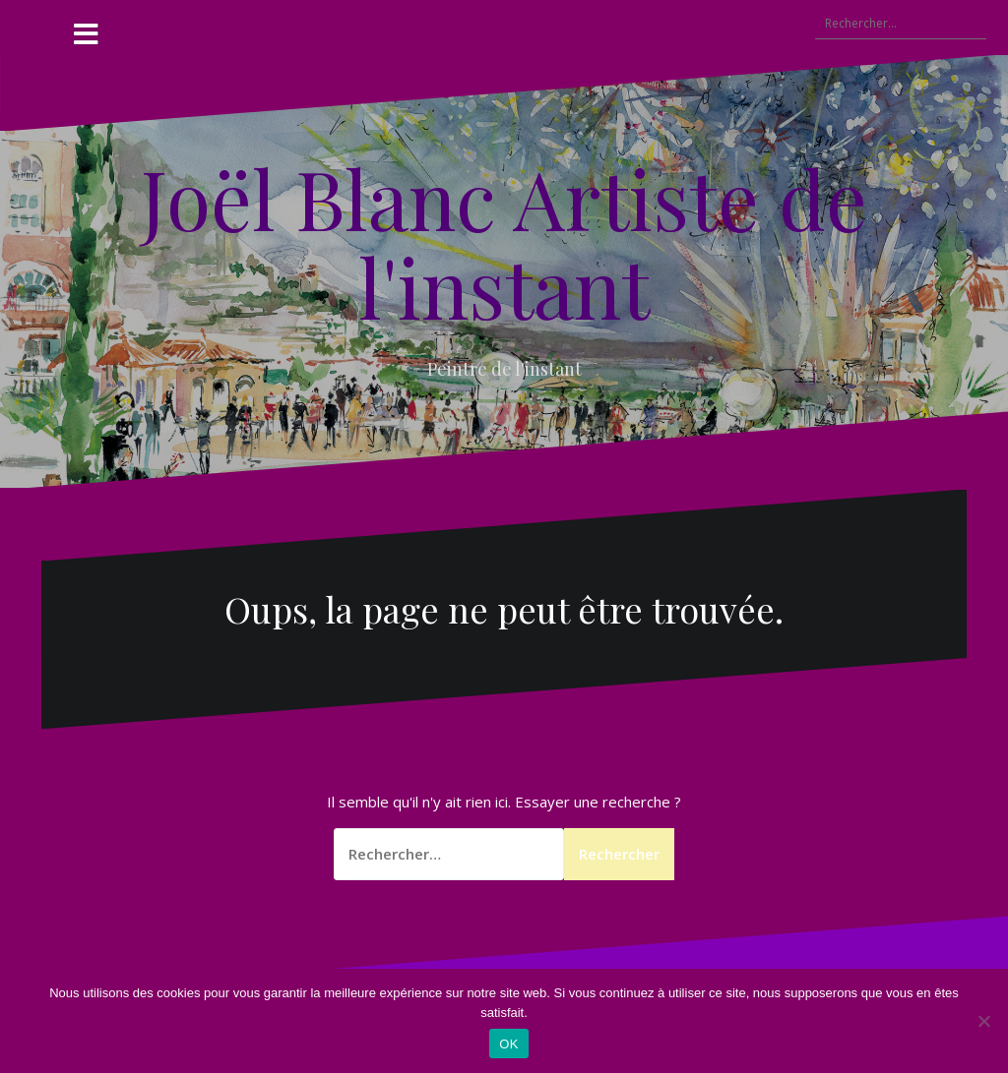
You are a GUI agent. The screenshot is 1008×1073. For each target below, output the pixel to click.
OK (508, 1044)
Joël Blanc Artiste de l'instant (504, 242)
